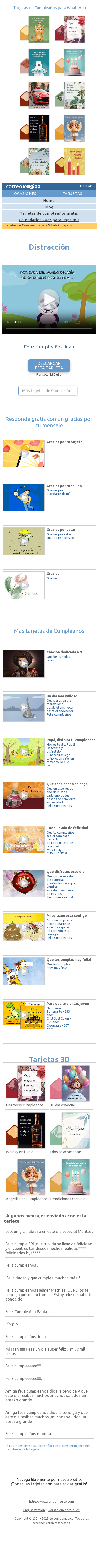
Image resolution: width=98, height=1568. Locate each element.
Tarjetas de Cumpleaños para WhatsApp (49, 7)
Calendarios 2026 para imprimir (49, 220)
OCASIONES (25, 193)
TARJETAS (72, 193)
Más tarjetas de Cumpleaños (47, 390)
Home (49, 200)
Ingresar (86, 185)
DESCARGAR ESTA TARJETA (49, 365)
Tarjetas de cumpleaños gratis (49, 213)
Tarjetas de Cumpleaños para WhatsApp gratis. (39, 225)
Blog (49, 207)
